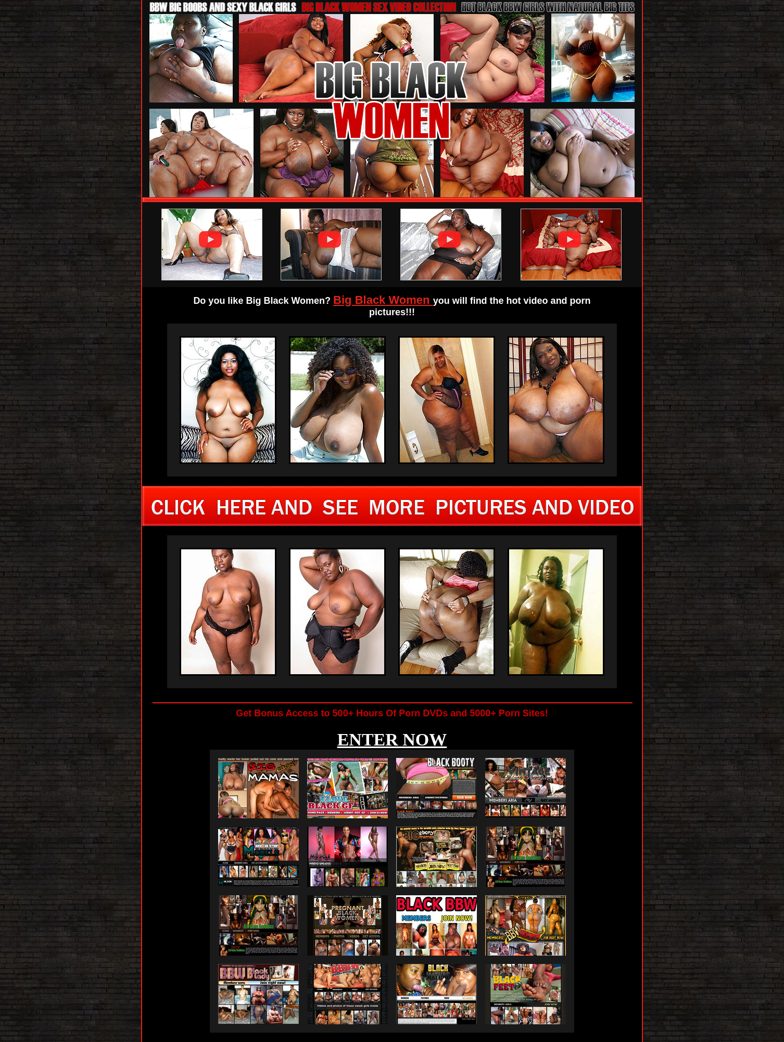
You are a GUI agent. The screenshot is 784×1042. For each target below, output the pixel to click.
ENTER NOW (392, 739)
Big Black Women (383, 299)
